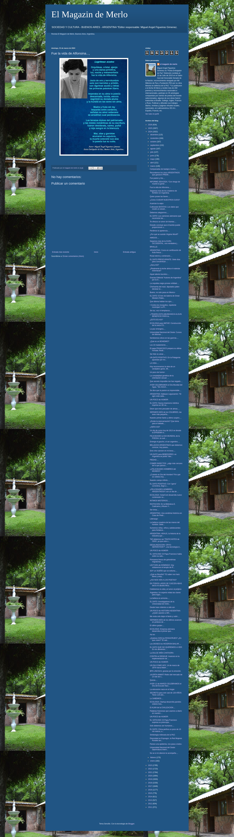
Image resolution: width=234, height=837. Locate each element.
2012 (150, 804)
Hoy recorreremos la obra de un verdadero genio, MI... (162, 368)
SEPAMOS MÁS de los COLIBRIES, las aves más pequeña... (166, 413)
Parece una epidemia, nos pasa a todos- (166, 744)
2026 (150, 125)
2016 (150, 790)
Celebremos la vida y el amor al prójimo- (166, 589)
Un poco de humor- (157, 372)
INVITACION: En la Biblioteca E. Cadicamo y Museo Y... (163, 505)
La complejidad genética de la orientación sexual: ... (162, 377)
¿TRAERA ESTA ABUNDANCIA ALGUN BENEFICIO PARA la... (166, 315)
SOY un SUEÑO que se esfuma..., (163, 571)
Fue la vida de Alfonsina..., (160, 187)
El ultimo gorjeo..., (157, 625)
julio (152, 152)
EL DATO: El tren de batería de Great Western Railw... (165, 297)
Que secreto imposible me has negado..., (166, 381)
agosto (153, 149)
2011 (150, 807)
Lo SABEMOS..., (156, 698)
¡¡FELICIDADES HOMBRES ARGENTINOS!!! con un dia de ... (164, 490)
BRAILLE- (154, 247)
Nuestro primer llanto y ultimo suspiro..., (165, 418)
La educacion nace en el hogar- (162, 689)
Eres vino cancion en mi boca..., (162, 451)
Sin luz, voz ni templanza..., (161, 311)
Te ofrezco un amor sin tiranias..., (163, 222)
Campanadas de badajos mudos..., (164, 169)
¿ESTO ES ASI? (156, 320)
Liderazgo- (154, 519)
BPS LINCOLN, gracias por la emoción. (165, 671)
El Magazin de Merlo (89, 14)
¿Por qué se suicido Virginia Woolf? (164, 234)
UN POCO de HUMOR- (159, 400)
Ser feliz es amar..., (157, 354)
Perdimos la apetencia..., (160, 231)
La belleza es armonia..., (159, 598)
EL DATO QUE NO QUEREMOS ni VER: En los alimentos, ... (166, 648)
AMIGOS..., (154, 238)
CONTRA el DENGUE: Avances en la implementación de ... (165, 657)
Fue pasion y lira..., (157, 178)
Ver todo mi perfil (152, 114)
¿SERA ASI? (155, 427)
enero (152, 761)
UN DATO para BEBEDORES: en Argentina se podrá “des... (163, 455)
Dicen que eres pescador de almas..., (165, 409)
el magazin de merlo (168, 64)
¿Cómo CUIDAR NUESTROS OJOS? (165, 200)
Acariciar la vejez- (157, 203)
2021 (150, 772)
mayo (152, 159)
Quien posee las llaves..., (160, 196)
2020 (150, 776)
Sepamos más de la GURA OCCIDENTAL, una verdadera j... (164, 242)
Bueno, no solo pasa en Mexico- (162, 292)
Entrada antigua (129, 252)
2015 (150, 793)
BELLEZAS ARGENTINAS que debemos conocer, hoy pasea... (166, 446)
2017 (150, 786)
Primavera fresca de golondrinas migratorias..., (163, 561)
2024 (150, 132)
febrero (153, 757)
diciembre (154, 135)
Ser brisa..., (154, 510)
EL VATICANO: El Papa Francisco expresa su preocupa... (163, 721)
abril (152, 163)
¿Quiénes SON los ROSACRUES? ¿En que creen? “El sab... (165, 639)
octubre (153, 142)
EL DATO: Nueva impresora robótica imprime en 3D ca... (164, 404)
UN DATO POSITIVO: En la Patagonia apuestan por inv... (165, 358)
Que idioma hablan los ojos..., (161, 301)
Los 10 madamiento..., (159, 345)
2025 (150, 128)
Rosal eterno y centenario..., (161, 256)
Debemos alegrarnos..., (159, 213)
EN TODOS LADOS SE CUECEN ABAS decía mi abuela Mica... (166, 584)
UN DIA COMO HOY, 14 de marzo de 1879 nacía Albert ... (165, 666)
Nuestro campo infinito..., (160, 480)
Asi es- (152, 635)
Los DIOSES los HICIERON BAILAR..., (165, 644)
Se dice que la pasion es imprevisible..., (165, 390)
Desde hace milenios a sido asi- (162, 607)
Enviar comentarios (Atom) (73, 256)
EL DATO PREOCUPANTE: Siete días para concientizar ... (165, 260)
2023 (150, 765)
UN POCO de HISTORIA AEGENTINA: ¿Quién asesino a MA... (165, 612)
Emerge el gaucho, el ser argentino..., (165, 442)
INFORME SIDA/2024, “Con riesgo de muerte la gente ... (165, 183)
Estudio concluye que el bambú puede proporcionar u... (165, 226)
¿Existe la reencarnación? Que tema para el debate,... (164, 422)
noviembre (154, 138)
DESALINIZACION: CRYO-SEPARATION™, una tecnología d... (165, 546)
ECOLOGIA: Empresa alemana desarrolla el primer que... (162, 630)
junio (152, 156)
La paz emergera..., (157, 329)
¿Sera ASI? (154, 265)
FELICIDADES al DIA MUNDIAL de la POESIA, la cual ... (165, 437)
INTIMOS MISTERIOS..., (160, 501)
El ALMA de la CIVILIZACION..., (162, 708)
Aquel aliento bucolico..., (159, 274)
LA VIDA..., (154, 363)
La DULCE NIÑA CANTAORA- (162, 653)
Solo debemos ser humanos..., (162, 726)
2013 (150, 800)
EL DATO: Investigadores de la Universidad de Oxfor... (162, 603)
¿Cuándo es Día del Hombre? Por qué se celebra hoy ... (165, 476)
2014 (150, 797)
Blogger (131, 824)
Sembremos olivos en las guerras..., (164, 338)
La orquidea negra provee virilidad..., (164, 283)
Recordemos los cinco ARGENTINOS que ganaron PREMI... (165, 174)
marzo (153, 166)
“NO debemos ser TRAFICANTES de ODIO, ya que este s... (164, 540)
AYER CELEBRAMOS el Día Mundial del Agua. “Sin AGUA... (166, 386)
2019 (150, 779)
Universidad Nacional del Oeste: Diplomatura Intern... (162, 748)
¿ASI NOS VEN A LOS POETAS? (163, 580)
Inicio (96, 252)
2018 (150, 783)
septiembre (155, 145)
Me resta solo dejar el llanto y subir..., (164, 616)
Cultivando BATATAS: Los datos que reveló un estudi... (164, 208)
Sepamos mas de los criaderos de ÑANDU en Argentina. (163, 192)
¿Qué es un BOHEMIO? (159, 341)
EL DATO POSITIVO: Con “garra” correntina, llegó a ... (163, 485)
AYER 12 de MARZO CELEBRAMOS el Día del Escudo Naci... (165, 685)
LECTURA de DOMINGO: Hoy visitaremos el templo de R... (162, 566)
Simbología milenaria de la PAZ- (162, 735)
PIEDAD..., (154, 460)
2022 (150, 769)
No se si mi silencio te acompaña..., (164, 753)
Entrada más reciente (60, 252)
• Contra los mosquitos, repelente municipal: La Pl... (163, 306)
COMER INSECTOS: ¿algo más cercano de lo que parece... (166, 464)
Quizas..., (153, 680)
